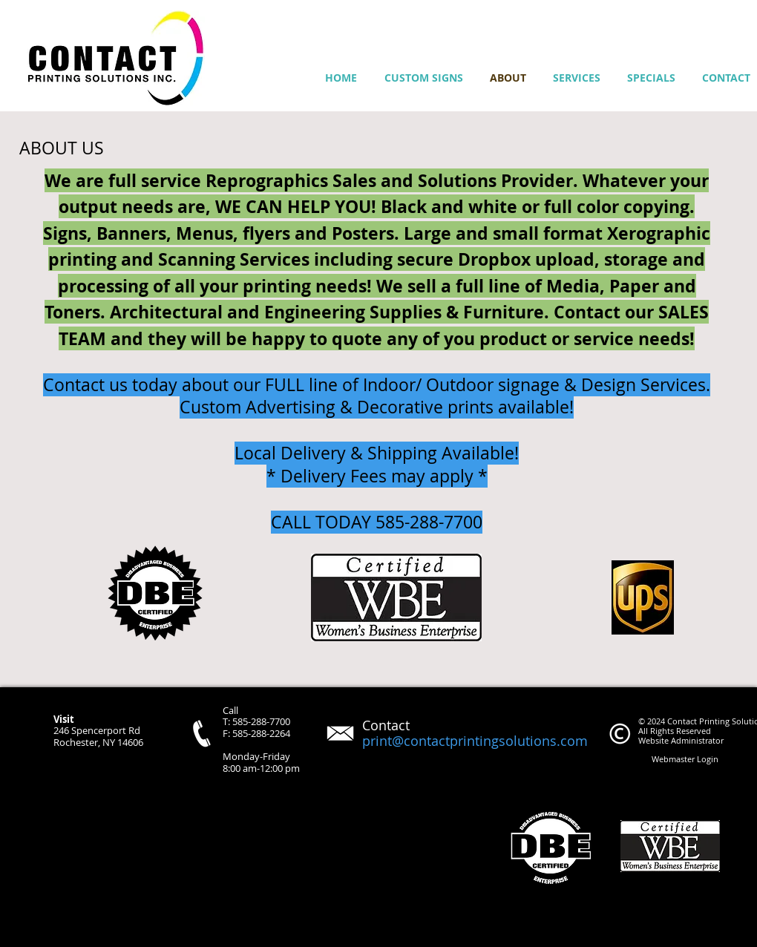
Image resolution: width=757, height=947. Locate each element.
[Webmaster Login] (684, 759)
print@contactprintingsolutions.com (475, 741)
